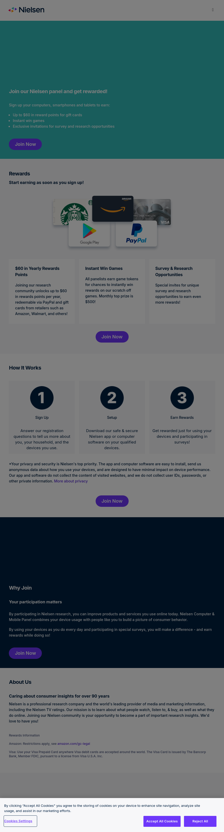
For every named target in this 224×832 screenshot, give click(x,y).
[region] (112, 815)
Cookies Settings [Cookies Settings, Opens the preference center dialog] (18, 821)
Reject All (200, 821)
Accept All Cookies (162, 821)
